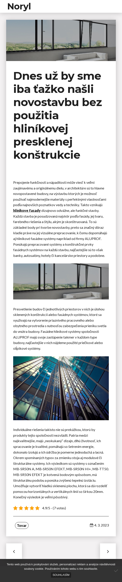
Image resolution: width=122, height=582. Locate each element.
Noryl (19, 6)
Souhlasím (61, 575)
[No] (116, 570)
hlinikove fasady (27, 210)
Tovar (22, 525)
